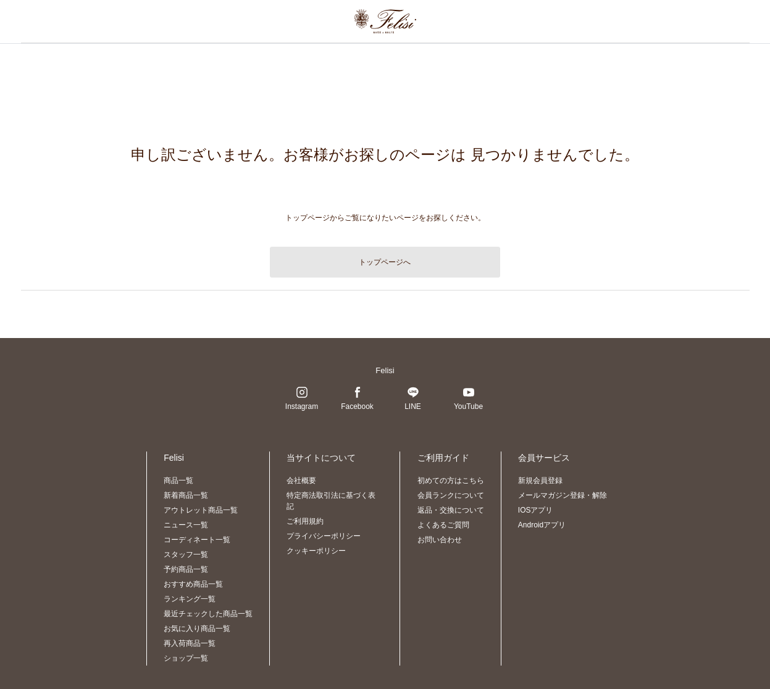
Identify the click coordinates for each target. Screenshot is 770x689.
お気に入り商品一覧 (197, 628)
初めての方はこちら (450, 480)
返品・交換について (450, 510)
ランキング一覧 (190, 599)
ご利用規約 (305, 521)
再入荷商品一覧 (190, 643)
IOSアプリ (535, 510)
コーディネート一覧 (197, 539)
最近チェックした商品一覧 (208, 613)
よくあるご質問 (443, 525)
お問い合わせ (439, 539)
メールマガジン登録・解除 (562, 495)
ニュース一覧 (186, 525)
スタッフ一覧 (186, 554)
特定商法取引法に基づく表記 (331, 501)
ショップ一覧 (186, 658)
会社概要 (301, 480)
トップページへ (385, 262)
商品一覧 (178, 480)
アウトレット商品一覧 (201, 510)
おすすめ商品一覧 (193, 584)
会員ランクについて (450, 495)
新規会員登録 (540, 480)
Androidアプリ (542, 525)
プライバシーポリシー (324, 536)
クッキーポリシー (316, 551)
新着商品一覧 (186, 495)
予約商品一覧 (186, 569)
